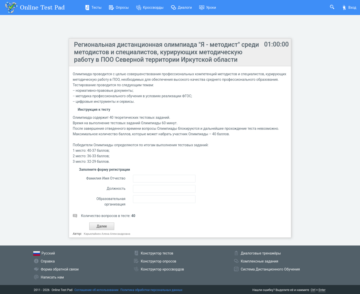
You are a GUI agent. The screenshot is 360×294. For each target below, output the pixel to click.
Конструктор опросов (158, 261)
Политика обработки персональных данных (151, 290)
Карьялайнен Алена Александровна (107, 234)
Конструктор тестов (157, 253)
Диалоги (181, 7)
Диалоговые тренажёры (261, 253)
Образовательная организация (111, 201)
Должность (116, 188)
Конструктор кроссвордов (162, 269)
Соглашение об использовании (96, 290)
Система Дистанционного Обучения (270, 269)
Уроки (207, 7)
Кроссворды (150, 7)
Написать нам (52, 277)
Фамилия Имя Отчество (106, 178)
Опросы (119, 7)
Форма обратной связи (60, 269)
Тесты (93, 7)
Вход (349, 7)
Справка (48, 261)
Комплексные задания (259, 261)
